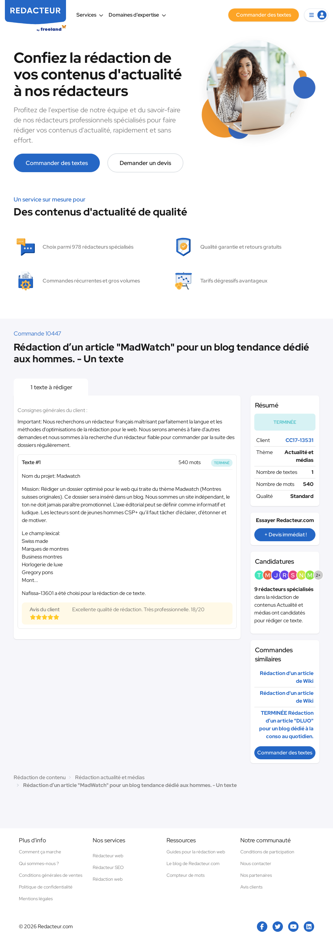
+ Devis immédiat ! (285, 534)
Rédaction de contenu (40, 777)
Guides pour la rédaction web (195, 852)
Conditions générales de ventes (50, 875)
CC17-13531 (299, 440)
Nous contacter (255, 863)
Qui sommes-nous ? (39, 863)
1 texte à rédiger (51, 387)
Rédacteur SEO (108, 867)
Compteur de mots (185, 875)
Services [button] (89, 14)
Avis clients (251, 887)
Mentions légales (36, 899)
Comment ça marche (40, 852)
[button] (316, 14)
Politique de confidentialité (46, 887)
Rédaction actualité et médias (109, 777)
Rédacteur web (108, 856)
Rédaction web (108, 879)
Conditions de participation (267, 852)
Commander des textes (57, 163)
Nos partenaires (256, 875)
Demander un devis (145, 163)
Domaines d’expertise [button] (137, 14)
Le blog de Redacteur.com (193, 863)
